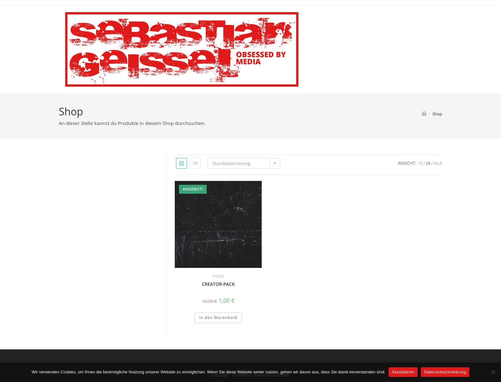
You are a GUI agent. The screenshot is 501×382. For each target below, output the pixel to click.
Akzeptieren (403, 372)
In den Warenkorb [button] (218, 317)
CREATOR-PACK (218, 284)
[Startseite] (424, 114)
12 (420, 163)
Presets (218, 276)
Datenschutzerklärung (445, 372)
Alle (438, 163)
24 (428, 163)
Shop (437, 114)
